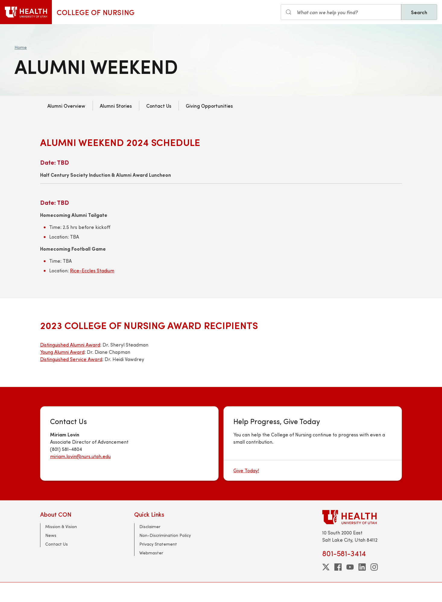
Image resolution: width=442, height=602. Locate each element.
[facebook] (338, 567)
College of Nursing (96, 12)
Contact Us (158, 105)
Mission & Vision (61, 526)
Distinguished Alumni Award (70, 344)
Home (20, 47)
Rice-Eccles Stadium (92, 270)
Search (419, 12)
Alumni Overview (66, 105)
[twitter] (326, 567)
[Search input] (341, 12)
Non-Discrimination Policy (165, 535)
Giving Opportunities (209, 105)
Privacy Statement (158, 544)
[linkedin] (362, 567)
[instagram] (374, 567)
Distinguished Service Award (71, 359)
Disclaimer (149, 526)
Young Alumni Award (62, 352)
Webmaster (151, 553)
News (50, 535)
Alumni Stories (116, 105)
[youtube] (350, 567)
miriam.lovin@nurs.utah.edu (80, 456)
